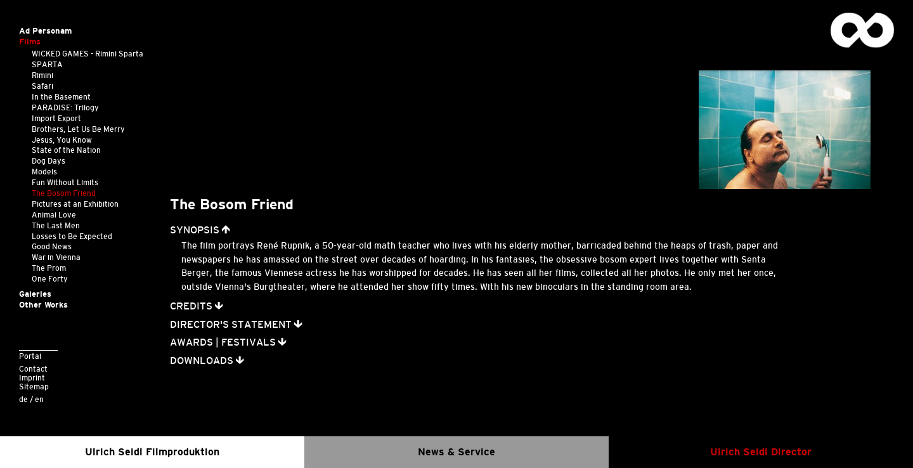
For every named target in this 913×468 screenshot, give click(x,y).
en (39, 399)
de (23, 399)
